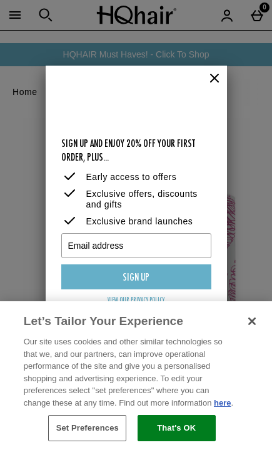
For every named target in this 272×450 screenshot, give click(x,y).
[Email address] (136, 245)
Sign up (136, 278)
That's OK (176, 427)
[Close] (214, 79)
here (222, 403)
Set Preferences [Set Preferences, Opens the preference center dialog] (87, 427)
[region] (136, 375)
